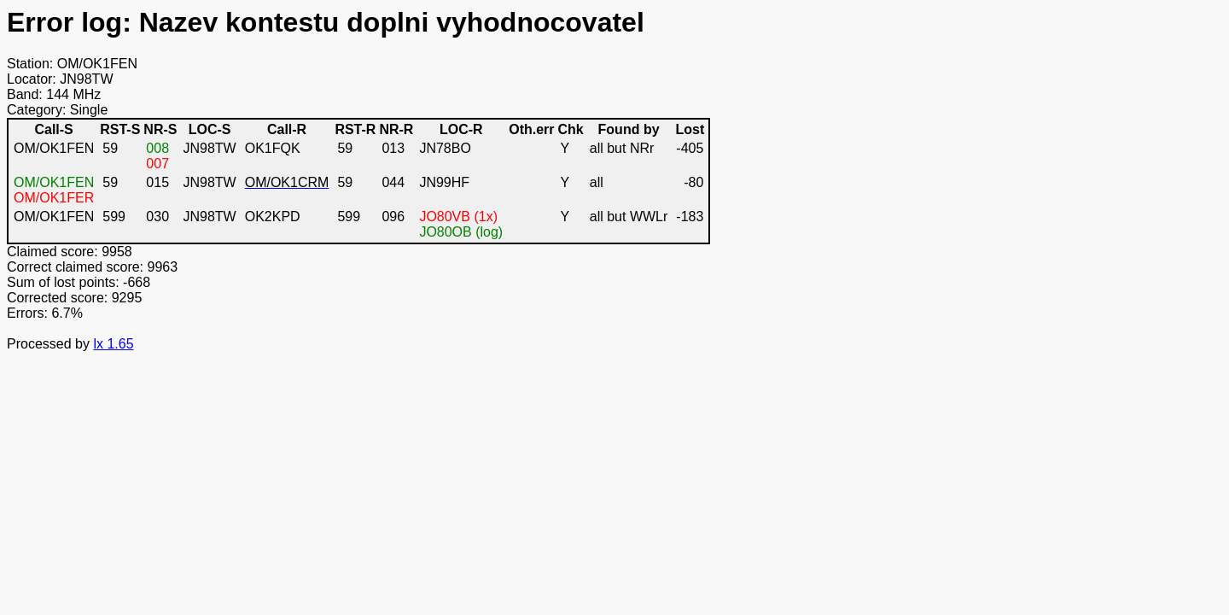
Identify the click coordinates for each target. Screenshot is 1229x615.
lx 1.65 (113, 344)
